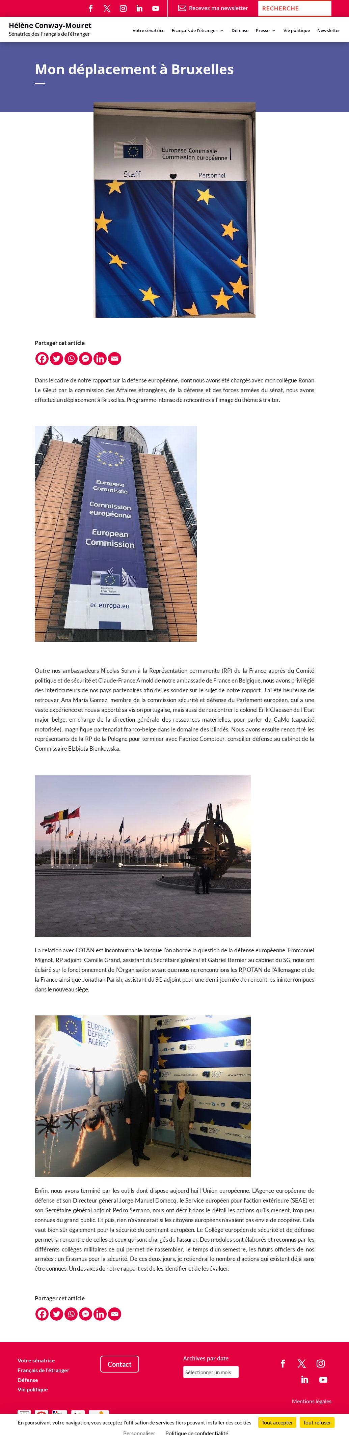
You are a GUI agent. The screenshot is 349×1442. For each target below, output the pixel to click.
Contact (120, 1364)
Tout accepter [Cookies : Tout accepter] (277, 1422)
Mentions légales (311, 1401)
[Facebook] (42, 358)
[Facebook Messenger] (85, 358)
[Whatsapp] (71, 358)
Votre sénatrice (148, 30)
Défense (240, 30)
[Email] (114, 358)
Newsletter (328, 30)
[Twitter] (56, 358)
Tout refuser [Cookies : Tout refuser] (317, 1422)
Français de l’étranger (194, 30)
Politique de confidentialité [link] (196, 1433)
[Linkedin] (100, 358)
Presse (262, 30)
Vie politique (297, 30)
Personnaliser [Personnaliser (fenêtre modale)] (139, 1433)
